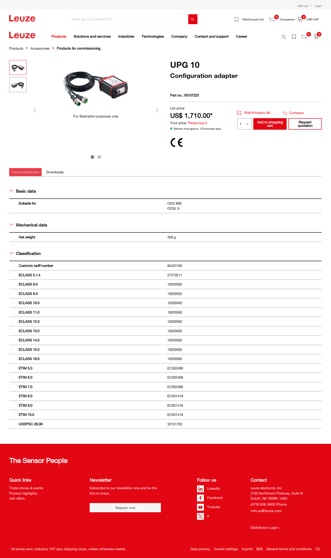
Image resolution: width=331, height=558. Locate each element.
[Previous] (34, 107)
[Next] (157, 107)
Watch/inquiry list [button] (254, 110)
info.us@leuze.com (266, 508)
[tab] (25, 170)
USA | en (303, 6)
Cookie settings (226, 546)
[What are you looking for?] (129, 19)
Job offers (17, 496)
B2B (259, 546)
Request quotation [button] (305, 121)
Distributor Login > (266, 525)
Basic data (23, 188)
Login (318, 6)
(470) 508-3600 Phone (269, 501)
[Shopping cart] (308, 19)
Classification (25, 250)
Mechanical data (28, 222)
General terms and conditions (289, 546)
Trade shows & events (26, 485)
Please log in (197, 120)
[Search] (192, 19)
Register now (125, 505)
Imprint (247, 546)
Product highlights (23, 491)
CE (317, 546)
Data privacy (200, 546)
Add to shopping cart (270, 121)
